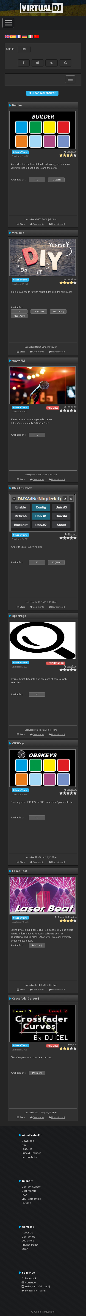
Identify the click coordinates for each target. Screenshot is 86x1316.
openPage (19, 616)
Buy (24, 1145)
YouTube (29, 1282)
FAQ (24, 1194)
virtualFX (18, 233)
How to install (58, 224)
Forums (26, 1203)
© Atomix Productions (43, 1311)
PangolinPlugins (67, 917)
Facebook (29, 1278)
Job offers (28, 1240)
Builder (17, 105)
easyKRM (18, 360)
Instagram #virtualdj (36, 1286)
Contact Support (32, 1186)
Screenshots (29, 1157)
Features (27, 1148)
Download (28, 1140)
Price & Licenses (31, 1153)
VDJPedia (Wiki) (31, 1198)
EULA (25, 1248)
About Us (27, 1232)
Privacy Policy (30, 1244)
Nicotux (72, 534)
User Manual (29, 1190)
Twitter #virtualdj (34, 1290)
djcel (74, 1044)
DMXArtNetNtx (22, 488)
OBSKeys (18, 743)
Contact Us (28, 1236)
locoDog (72, 151)
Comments (38, 224)
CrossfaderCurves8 (25, 998)
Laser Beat (19, 871)
